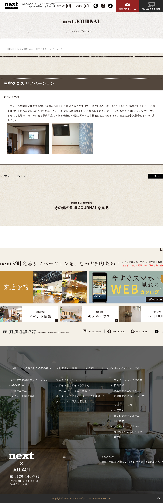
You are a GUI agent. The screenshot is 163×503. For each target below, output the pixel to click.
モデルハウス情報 (48, 4)
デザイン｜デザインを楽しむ (73, 385)
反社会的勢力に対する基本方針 (128, 434)
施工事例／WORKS (125, 390)
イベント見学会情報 (23, 396)
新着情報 (119, 385)
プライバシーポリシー (127, 426)
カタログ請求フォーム (127, 415)
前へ (8, 176)
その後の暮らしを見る (40, 6)
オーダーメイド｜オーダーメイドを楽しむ (81, 396)
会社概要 (119, 421)
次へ (19, 176)
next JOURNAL (123, 405)
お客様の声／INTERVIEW (129, 396)
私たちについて (29, 4)
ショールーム (19, 390)
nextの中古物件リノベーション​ (29, 380)
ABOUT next (19, 385)
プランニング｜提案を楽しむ (73, 390)
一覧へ (155, 176)
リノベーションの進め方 (128, 380)
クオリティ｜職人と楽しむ (71, 401)
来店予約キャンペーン (69, 380)
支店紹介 (119, 410)
